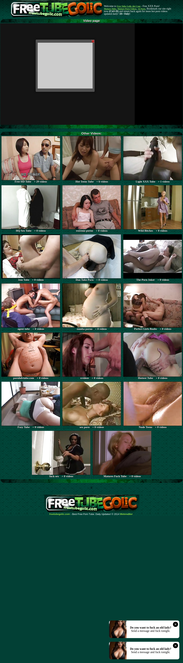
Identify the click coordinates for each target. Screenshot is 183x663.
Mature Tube (110, 9)
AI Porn (141, 9)
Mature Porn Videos (127, 9)
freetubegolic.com (59, 514)
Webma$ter (126, 514)
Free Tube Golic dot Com (128, 6)
